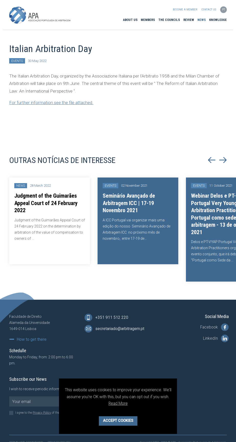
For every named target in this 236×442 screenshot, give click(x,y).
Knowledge (218, 20)
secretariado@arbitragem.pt (114, 329)
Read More (118, 403)
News (201, 20)
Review (188, 20)
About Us (130, 20)
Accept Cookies (118, 421)
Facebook (214, 327)
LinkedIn (216, 338)
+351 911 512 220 (106, 317)
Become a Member (185, 9)
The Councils (169, 20)
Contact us (208, 9)
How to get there (31, 339)
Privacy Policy (42, 412)
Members (148, 20)
